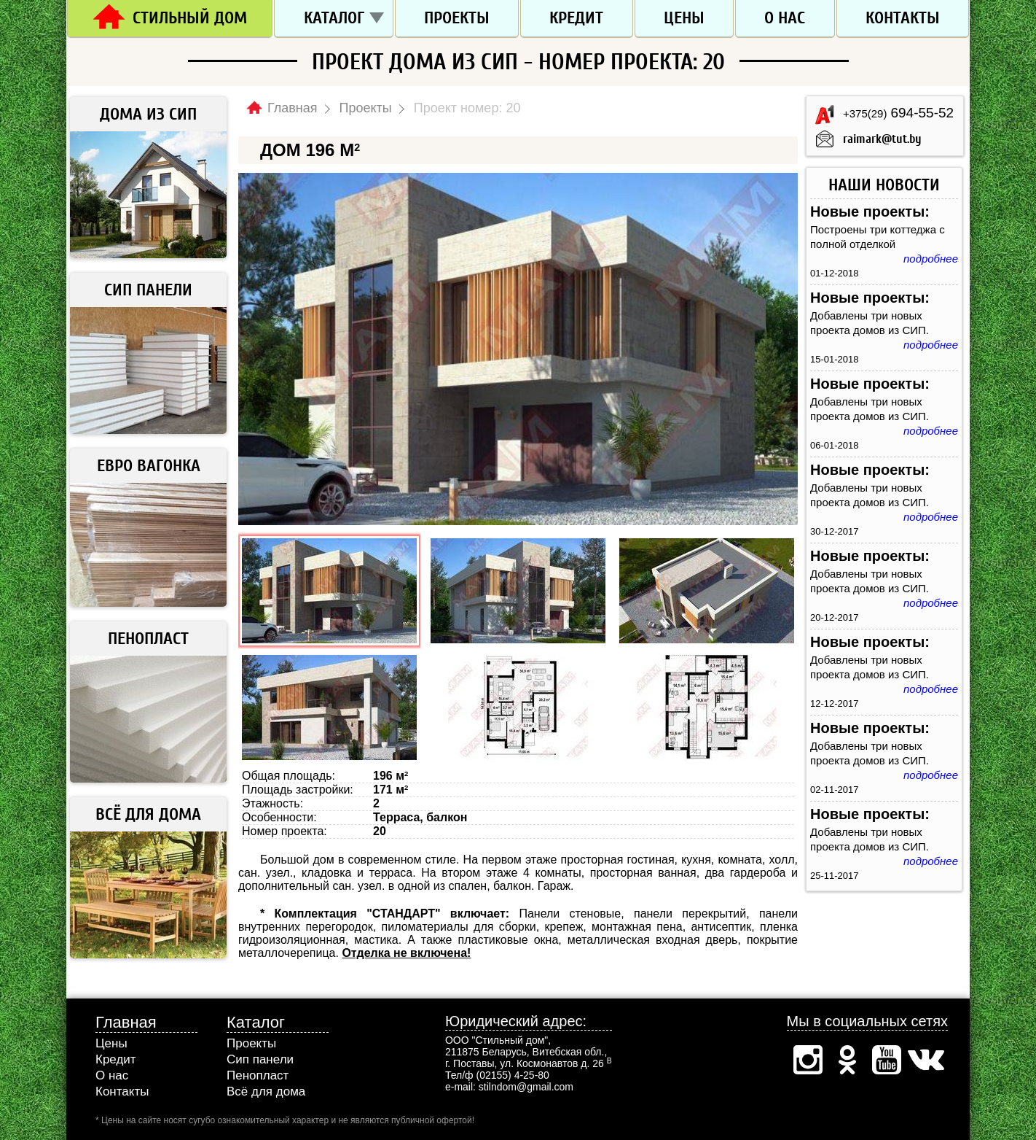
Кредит (576, 18)
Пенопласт (258, 1075)
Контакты (903, 18)
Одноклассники (847, 1059)
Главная (126, 1022)
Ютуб (886, 1059)
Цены (684, 18)
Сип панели (260, 1059)
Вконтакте (926, 1059)
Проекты (457, 18)
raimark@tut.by (882, 139)
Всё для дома (266, 1091)
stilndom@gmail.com (526, 1087)
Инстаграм (808, 1059)
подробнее (930, 258)
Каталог (334, 18)
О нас (784, 18)
